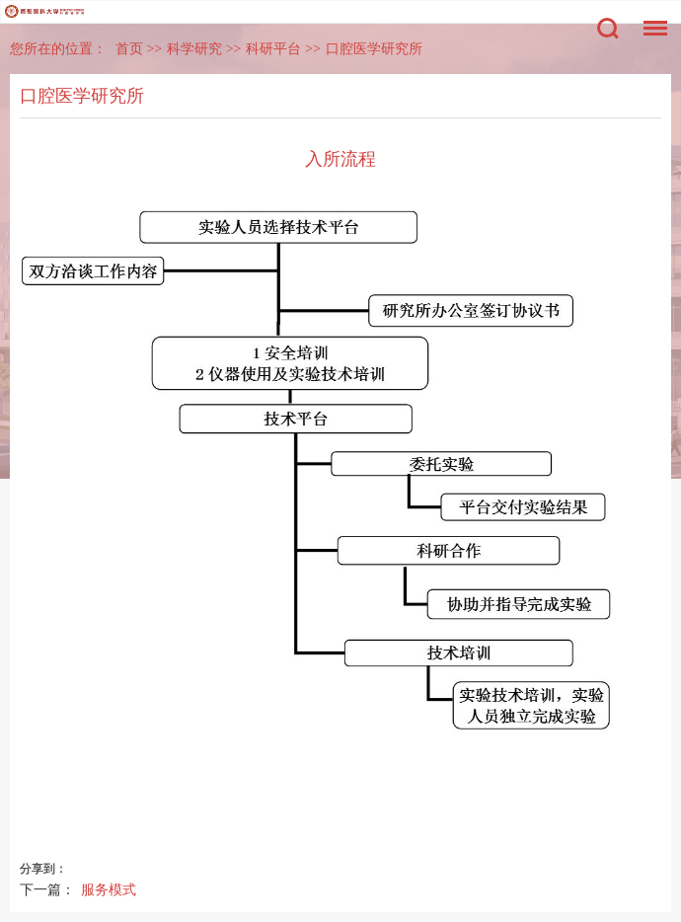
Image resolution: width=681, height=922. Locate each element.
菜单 (650, 18)
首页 (129, 48)
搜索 (608, 28)
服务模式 (108, 889)
